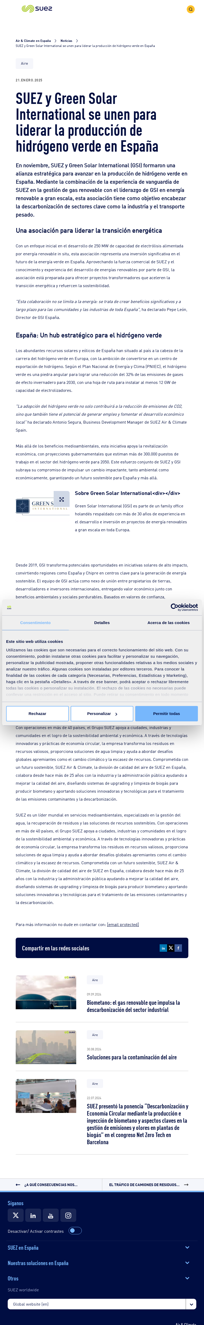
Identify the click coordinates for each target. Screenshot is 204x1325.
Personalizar (102, 713)
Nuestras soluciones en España (38, 1262)
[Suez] (16, 1215)
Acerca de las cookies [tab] (168, 622)
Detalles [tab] (102, 622)
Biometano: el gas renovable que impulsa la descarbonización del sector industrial (133, 1005)
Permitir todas (166, 713)
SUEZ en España (23, 1247)
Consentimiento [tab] (35, 622)
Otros (13, 1278)
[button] (37, 9)
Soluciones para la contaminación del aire (132, 1056)
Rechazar (37, 713)
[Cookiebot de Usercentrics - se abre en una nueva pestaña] (174, 607)
